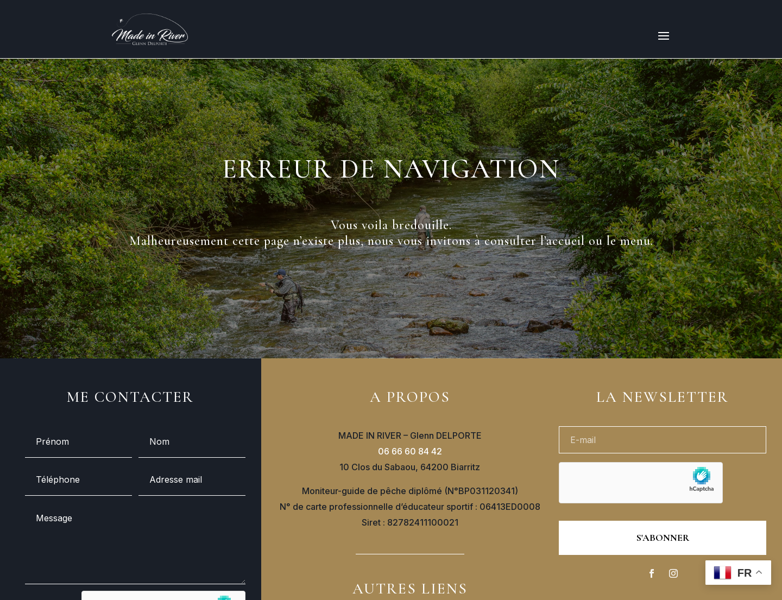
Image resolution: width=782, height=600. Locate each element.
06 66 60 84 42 (410, 451)
